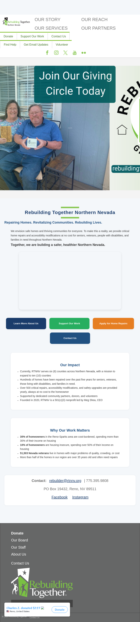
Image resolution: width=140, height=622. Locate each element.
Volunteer (62, 44)
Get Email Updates (36, 44)
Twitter (65, 52)
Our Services (51, 28)
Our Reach (94, 19)
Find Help (10, 44)
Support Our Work (32, 36)
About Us (18, 554)
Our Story (48, 19)
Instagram (56, 52)
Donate (8, 36)
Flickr (83, 52)
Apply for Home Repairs (113, 323)
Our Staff (18, 547)
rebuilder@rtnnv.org (65, 481)
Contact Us (58, 36)
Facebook (47, 52)
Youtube (74, 52)
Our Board (19, 540)
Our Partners (98, 28)
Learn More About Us (26, 323)
